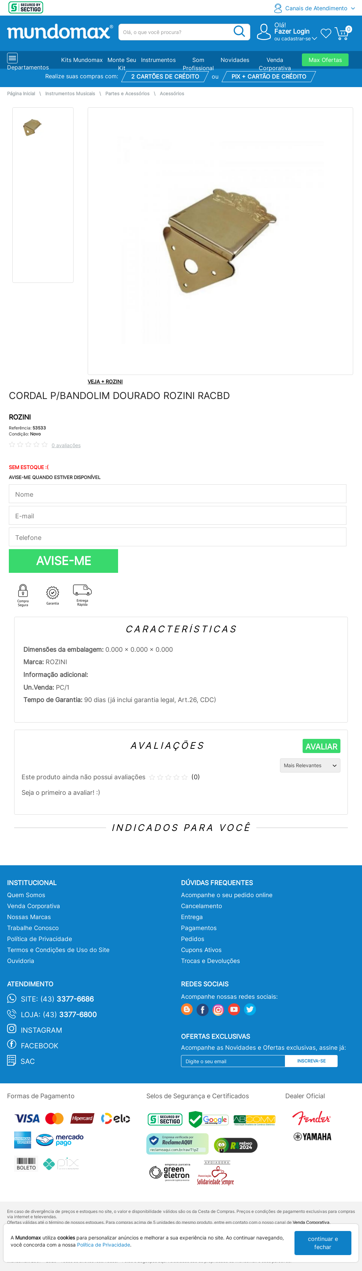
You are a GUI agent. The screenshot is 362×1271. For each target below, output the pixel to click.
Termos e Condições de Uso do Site (58, 949)
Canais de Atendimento (316, 8)
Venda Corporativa (33, 906)
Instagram (41, 1030)
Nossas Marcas (29, 917)
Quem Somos (26, 895)
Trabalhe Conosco (33, 927)
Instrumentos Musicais (70, 93)
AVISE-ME (63, 561)
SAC (28, 1061)
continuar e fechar (323, 1242)
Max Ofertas (325, 59)
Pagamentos (199, 927)
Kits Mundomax (82, 59)
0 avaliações (66, 445)
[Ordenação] (310, 765)
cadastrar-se (296, 38)
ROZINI (20, 417)
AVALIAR (321, 746)
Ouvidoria (20, 960)
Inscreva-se (311, 1061)
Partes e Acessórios (127, 93)
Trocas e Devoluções (210, 960)
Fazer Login (292, 31)
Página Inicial (21, 93)
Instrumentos (158, 59)
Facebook (39, 1046)
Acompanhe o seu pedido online (227, 895)
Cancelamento (201, 906)
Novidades (235, 59)
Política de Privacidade (39, 938)
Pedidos (192, 938)
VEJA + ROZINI (105, 381)
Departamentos (28, 67)
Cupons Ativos (201, 949)
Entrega (192, 917)
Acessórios (172, 93)
